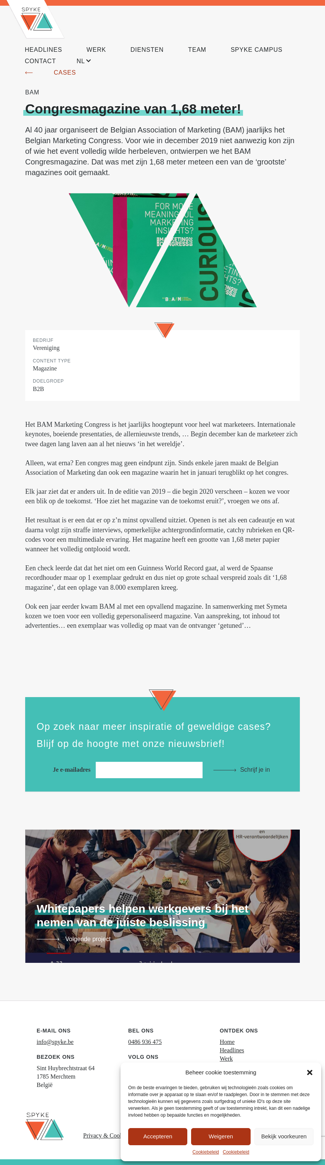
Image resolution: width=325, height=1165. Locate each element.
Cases (65, 72)
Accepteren (157, 1136)
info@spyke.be (55, 1042)
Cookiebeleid (206, 1152)
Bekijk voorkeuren (284, 1136)
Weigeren (221, 1136)
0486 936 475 (145, 1042)
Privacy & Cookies (106, 1135)
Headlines (232, 1050)
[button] (310, 1072)
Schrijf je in (255, 769)
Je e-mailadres (129, 769)
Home (227, 1042)
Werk (226, 1058)
